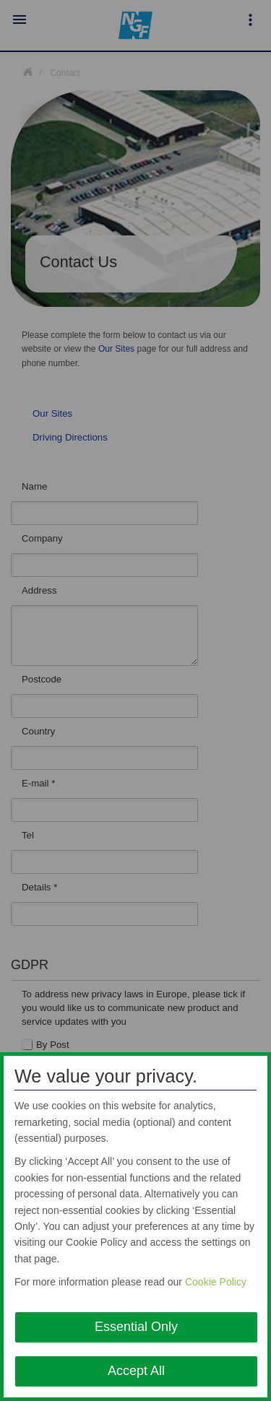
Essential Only (136, 1326)
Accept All (136, 1370)
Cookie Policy (215, 1282)
